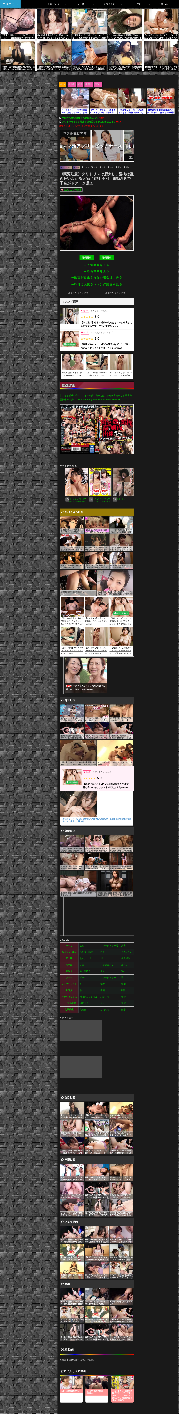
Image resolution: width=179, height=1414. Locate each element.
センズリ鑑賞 (69, 1003)
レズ (82, 965)
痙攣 (102, 167)
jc (80, 984)
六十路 (69, 965)
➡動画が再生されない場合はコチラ (96, 277)
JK (101, 958)
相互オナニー (86, 1003)
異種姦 (83, 1009)
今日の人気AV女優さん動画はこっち (80, 118)
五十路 (69, 958)
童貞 (123, 1003)
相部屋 (88, 84)
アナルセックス (69, 997)
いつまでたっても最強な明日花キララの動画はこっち (89, 121)
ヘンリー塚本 (86, 952)
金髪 (102, 990)
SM (123, 971)
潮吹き (98, 84)
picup (62, 84)
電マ (126, 167)
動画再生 (86, 257)
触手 (123, 1009)
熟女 (82, 945)
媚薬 (80, 84)
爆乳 (102, 971)
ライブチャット (69, 984)
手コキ (124, 977)
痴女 (102, 984)
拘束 (94, 167)
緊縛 (119, 167)
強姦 (76, 167)
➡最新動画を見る (96, 271)
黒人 (82, 990)
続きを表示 (67, 1017)
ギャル (83, 977)
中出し (71, 84)
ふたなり (104, 1009)
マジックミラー (108, 977)
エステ (124, 965)
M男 (123, 990)
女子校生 (69, 1009)
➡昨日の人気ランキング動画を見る (96, 284)
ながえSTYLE (69, 952)
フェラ (85, 167)
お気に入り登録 (72, 189)
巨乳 (102, 952)
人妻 (123, 945)
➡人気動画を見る (96, 265)
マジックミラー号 (109, 945)
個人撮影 (125, 958)
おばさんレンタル (88, 997)
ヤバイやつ (66, 167)
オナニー (104, 1003)
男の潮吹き (85, 971)
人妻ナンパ (126, 952)
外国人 (69, 990)
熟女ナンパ (85, 958)
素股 (123, 997)
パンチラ (104, 997)
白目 (110, 167)
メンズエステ (107, 965)
